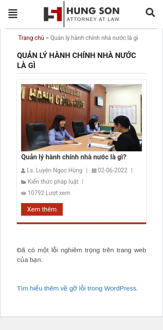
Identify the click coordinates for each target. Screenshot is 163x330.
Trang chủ (31, 37)
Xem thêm (41, 209)
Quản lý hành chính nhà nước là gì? (73, 157)
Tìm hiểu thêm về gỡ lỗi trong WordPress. (77, 288)
